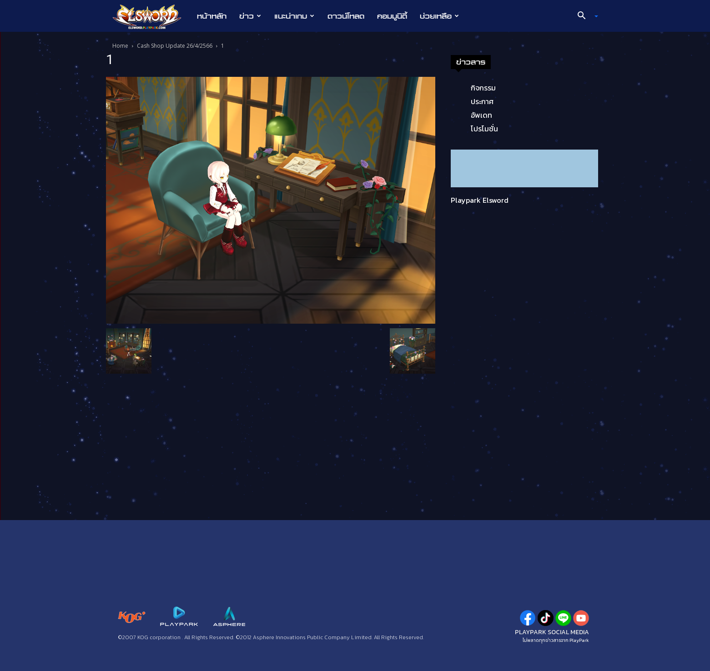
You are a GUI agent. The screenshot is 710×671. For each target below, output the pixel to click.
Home (120, 46)
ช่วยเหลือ (439, 16)
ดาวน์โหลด (345, 16)
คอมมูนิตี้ (392, 16)
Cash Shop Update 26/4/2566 (174, 46)
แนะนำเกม (294, 16)
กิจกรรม (483, 87)
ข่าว (250, 16)
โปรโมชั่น (484, 128)
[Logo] (151, 16)
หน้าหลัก (212, 16)
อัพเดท (481, 115)
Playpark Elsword (480, 200)
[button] (584, 16)
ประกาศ (482, 101)
